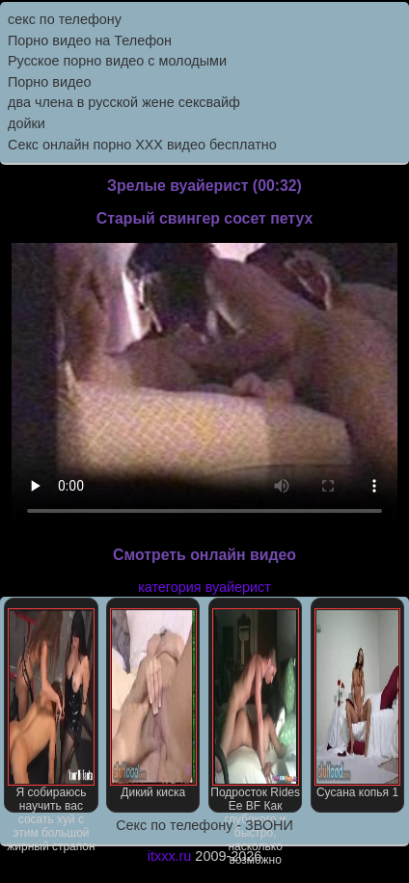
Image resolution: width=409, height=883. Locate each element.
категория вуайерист (204, 587)
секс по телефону (65, 19)
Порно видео (49, 82)
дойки (26, 123)
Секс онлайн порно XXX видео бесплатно (142, 144)
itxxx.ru (170, 856)
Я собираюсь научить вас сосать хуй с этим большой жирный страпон (51, 710)
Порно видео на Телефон (90, 40)
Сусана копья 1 (357, 703)
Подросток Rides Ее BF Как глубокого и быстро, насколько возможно (255, 710)
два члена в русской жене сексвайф (124, 102)
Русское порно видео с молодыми (117, 60)
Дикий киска (153, 703)
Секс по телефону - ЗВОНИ (204, 825)
